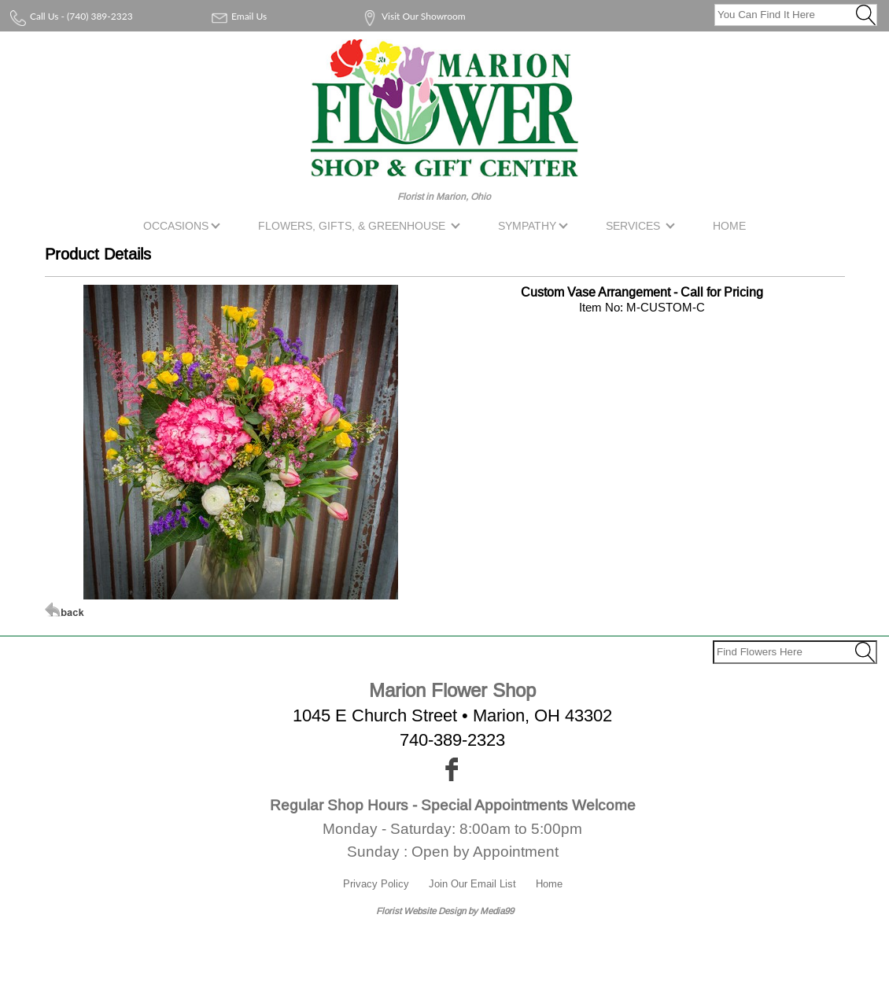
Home (549, 883)
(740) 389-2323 (100, 16)
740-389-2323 (452, 740)
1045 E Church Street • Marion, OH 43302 (452, 715)
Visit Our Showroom (424, 16)
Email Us (249, 16)
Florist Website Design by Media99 (445, 910)
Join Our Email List (472, 883)
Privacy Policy (376, 883)
